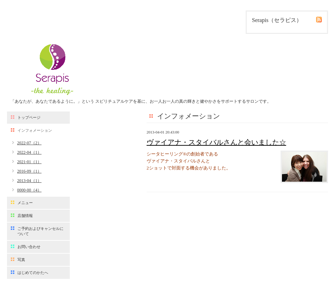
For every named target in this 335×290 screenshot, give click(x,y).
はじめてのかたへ (32, 272)
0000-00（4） (29, 190)
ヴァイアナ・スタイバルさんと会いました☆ (216, 142)
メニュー (25, 203)
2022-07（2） (29, 142)
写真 (21, 260)
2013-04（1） (29, 180)
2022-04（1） (29, 152)
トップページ (28, 117)
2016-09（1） (29, 171)
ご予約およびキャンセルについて (40, 231)
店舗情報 (25, 215)
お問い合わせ (28, 247)
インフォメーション (34, 130)
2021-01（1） (29, 161)
